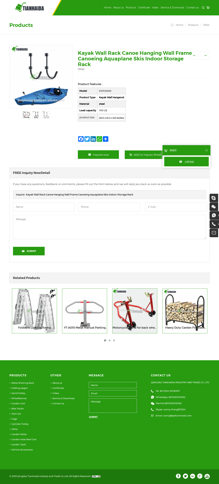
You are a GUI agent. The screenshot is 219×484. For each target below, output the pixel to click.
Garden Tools (18, 444)
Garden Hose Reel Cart (23, 439)
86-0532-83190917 (170, 391)
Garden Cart (18, 403)
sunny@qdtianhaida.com (177, 415)
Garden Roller (19, 434)
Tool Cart (16, 413)
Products (131, 7)
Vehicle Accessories (22, 449)
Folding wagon (19, 388)
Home (107, 7)
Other (206, 25)
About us (118, 7)
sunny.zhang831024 (175, 409)
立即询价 (189, 161)
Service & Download (172, 7)
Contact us (192, 7)
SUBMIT (93, 416)
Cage (14, 418)
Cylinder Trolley (20, 424)
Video (155, 7)
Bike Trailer (17, 408)
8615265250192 (177, 397)
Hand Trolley (18, 393)
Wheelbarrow (19, 398)
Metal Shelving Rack (22, 382)
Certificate (144, 7)
